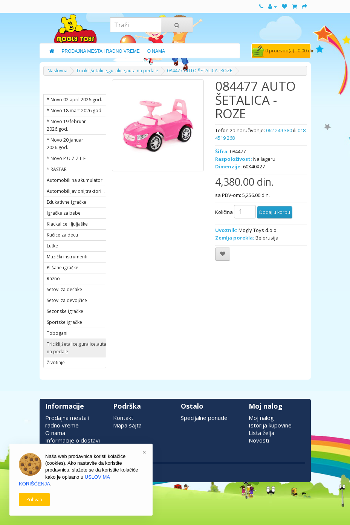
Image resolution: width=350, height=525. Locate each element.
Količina (224, 212)
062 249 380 (279, 130)
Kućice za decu (62, 235)
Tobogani (57, 333)
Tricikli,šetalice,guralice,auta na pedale (117, 70)
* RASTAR (57, 169)
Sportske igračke (64, 322)
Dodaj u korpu (274, 212)
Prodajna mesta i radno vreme (67, 421)
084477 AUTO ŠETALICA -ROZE (199, 70)
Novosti (259, 440)
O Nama (156, 51)
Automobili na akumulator (74, 180)
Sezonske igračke (65, 311)
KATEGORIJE (66, 87)
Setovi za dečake (64, 289)
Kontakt (123, 417)
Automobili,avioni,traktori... (76, 191)
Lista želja (261, 432)
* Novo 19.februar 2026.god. (66, 125)
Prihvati (34, 499)
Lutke (52, 246)
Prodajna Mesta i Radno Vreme (101, 51)
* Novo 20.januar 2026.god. (65, 144)
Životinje (56, 362)
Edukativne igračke (66, 202)
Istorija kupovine (270, 425)
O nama (55, 432)
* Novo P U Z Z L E (66, 158)
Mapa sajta (127, 425)
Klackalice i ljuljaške (67, 224)
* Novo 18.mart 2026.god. (74, 110)
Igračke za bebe (64, 213)
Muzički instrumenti (67, 256)
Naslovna (57, 70)
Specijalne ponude (204, 417)
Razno (53, 278)
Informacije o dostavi (72, 440)
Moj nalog (261, 417)
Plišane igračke (62, 267)
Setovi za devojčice (67, 300)
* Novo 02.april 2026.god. (74, 99)
